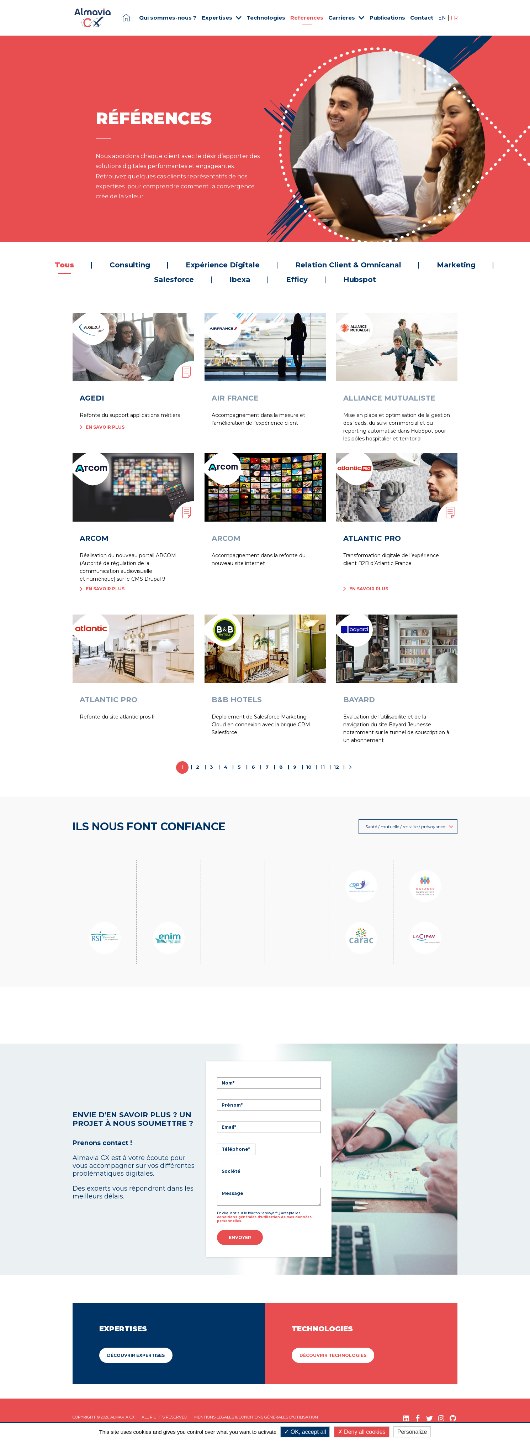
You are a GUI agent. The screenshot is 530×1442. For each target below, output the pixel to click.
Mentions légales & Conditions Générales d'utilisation (256, 1416)
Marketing (456, 265)
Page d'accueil (126, 18)
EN (442, 18)
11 (322, 767)
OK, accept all (305, 1432)
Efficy (297, 279)
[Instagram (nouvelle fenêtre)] (441, 1417)
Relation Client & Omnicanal (348, 265)
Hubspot (359, 279)
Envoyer (240, 1237)
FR (454, 18)
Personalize (412, 1432)
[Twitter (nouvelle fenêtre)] (429, 1417)
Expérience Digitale (223, 265)
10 (309, 767)
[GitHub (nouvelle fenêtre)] (453, 1417)
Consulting (130, 265)
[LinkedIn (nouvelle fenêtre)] (406, 1417)
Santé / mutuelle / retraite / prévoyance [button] (409, 826)
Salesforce (174, 279)
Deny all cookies (362, 1432)
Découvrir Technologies (333, 1354)
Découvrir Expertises (136, 1354)
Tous (64, 265)
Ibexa (239, 279)
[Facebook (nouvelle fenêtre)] (417, 1417)
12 (336, 767)
